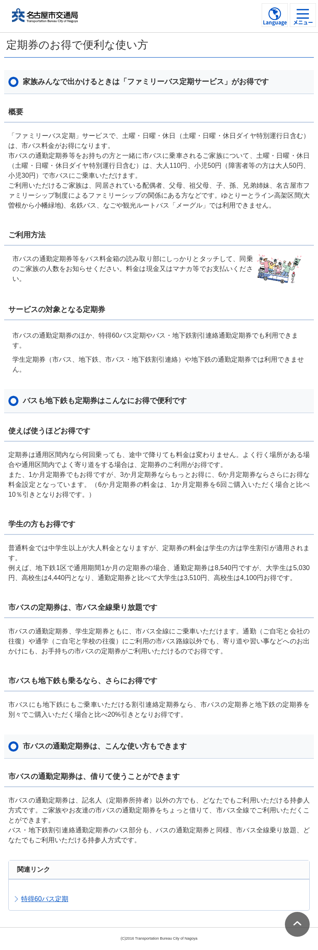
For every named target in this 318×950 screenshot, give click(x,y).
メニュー (303, 22)
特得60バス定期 (44, 898)
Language (275, 22)
